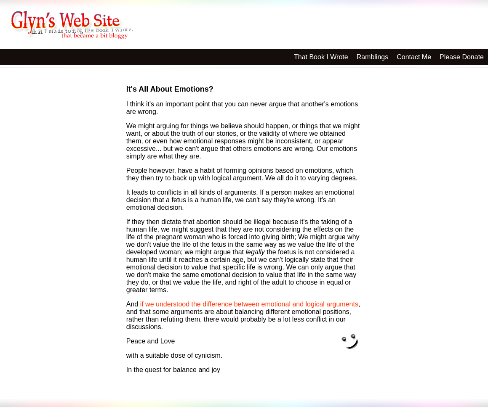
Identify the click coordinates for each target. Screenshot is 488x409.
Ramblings (373, 57)
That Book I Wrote (321, 57)
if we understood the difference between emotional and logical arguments (249, 304)
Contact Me (414, 57)
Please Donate (462, 57)
